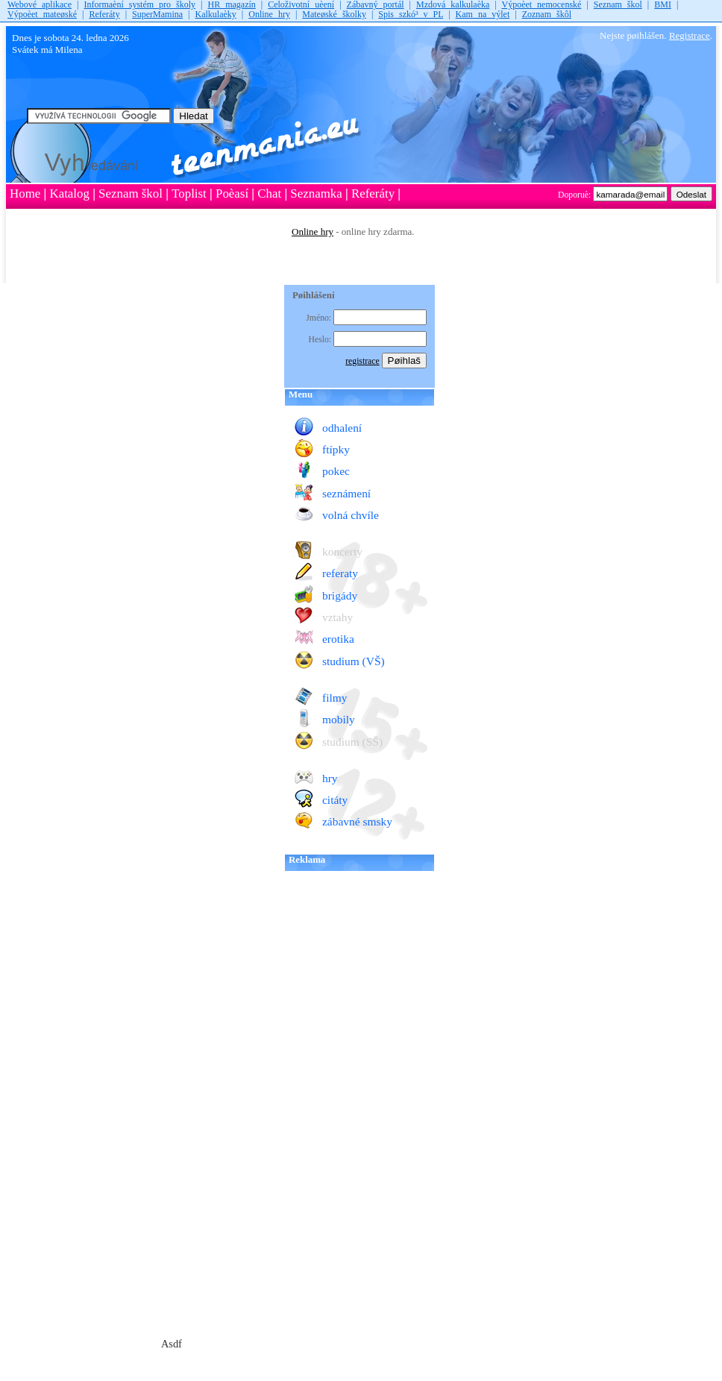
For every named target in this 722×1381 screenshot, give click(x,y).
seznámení (346, 493)
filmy (334, 697)
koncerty (342, 551)
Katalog (69, 193)
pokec (336, 471)
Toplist (189, 193)
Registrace (689, 35)
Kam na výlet (483, 14)
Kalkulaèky (215, 14)
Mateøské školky (334, 14)
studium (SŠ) (352, 741)
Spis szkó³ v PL (410, 14)
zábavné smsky (357, 821)
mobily (338, 719)
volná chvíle (350, 515)
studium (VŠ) (353, 661)
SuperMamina (157, 14)
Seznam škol (130, 193)
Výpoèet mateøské (42, 14)
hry (330, 778)
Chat (269, 193)
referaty (340, 573)
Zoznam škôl (546, 14)
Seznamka (316, 193)
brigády (339, 595)
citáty (335, 799)
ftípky (336, 449)
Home (25, 193)
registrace (362, 361)
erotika (338, 638)
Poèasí (232, 193)
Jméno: (319, 318)
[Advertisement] (142, 355)
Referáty (104, 14)
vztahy (337, 617)
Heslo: (321, 340)
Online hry (269, 14)
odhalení (342, 427)
